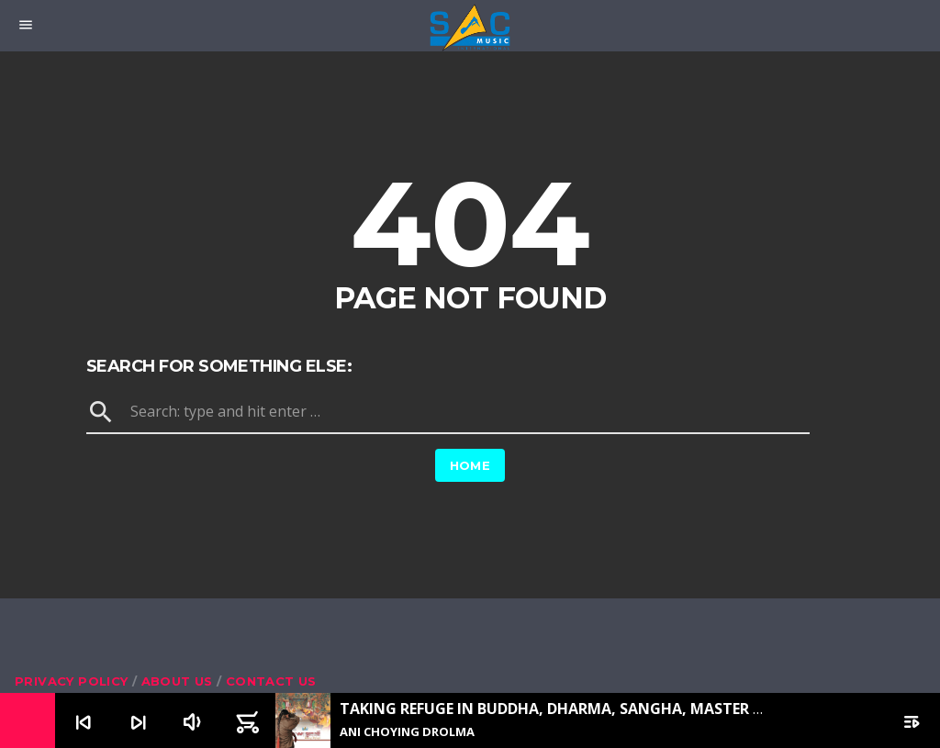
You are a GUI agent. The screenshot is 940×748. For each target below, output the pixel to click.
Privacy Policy (71, 681)
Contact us (271, 681)
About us (177, 681)
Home (470, 465)
